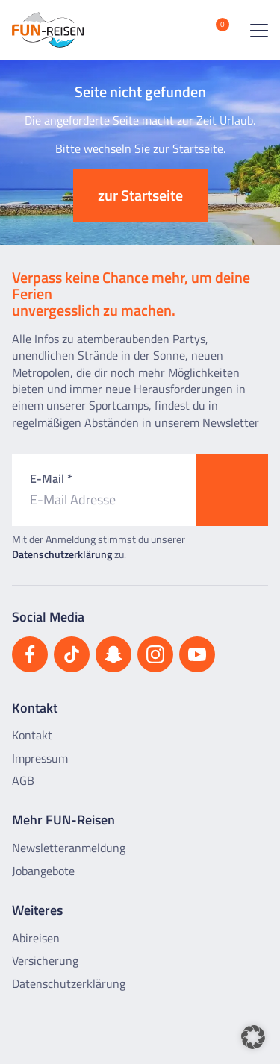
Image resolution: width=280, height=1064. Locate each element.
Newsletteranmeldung (68, 848)
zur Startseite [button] (140, 195)
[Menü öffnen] (256, 30)
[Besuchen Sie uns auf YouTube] (197, 654)
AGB (23, 780)
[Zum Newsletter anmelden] (232, 490)
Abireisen (36, 938)
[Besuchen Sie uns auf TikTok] (72, 654)
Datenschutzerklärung (62, 554)
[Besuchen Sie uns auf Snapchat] (113, 654)
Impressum (40, 758)
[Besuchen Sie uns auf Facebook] (30, 654)
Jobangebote (43, 871)
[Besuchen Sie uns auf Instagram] (155, 654)
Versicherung (45, 960)
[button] (253, 1037)
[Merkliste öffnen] (211, 30)
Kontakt (32, 735)
